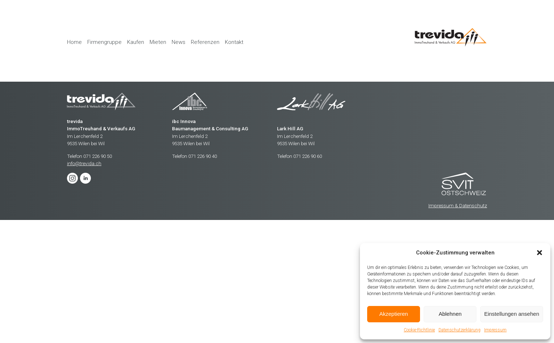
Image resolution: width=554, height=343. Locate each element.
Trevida (464, 184)
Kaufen (135, 42)
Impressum (495, 329)
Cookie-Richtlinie (419, 329)
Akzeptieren (393, 314)
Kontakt (234, 42)
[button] (539, 252)
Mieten (158, 42)
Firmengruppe (104, 42)
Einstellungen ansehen (511, 314)
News (178, 42)
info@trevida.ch (84, 163)
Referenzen (205, 42)
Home (74, 42)
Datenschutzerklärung (459, 329)
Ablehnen (449, 314)
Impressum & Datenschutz (457, 205)
